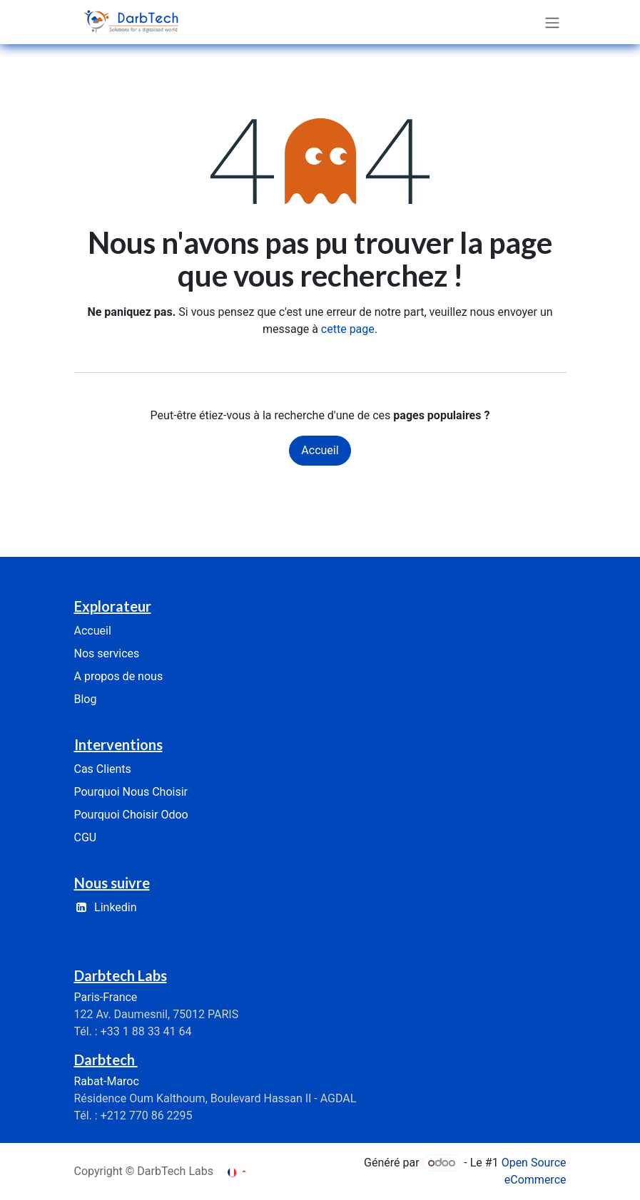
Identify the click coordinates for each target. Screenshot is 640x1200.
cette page (348, 329)
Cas (102, 769)
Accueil (319, 450)
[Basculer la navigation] (552, 22)
